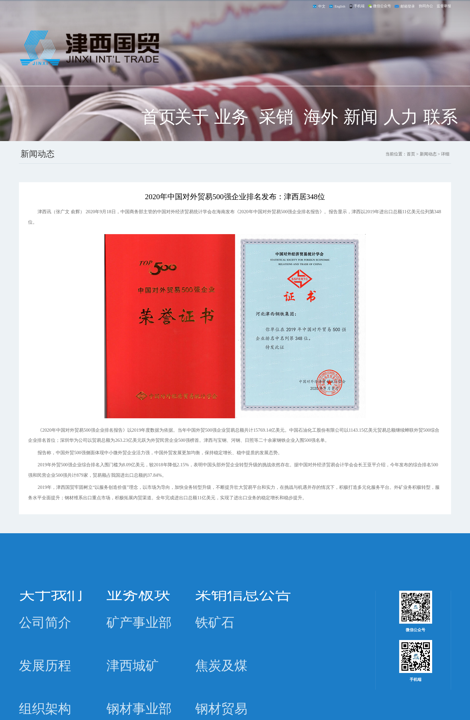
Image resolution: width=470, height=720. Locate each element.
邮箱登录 (407, 6)
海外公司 (321, 129)
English (340, 6)
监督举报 (444, 6)
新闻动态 (360, 129)
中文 (321, 6)
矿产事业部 (139, 623)
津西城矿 (132, 666)
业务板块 (231, 129)
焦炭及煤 (221, 666)
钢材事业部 (139, 709)
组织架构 (45, 709)
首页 (158, 116)
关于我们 (191, 129)
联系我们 (440, 129)
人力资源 (401, 129)
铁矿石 (214, 623)
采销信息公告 (276, 129)
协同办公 (426, 6)
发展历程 (45, 666)
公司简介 (45, 623)
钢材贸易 (221, 709)
